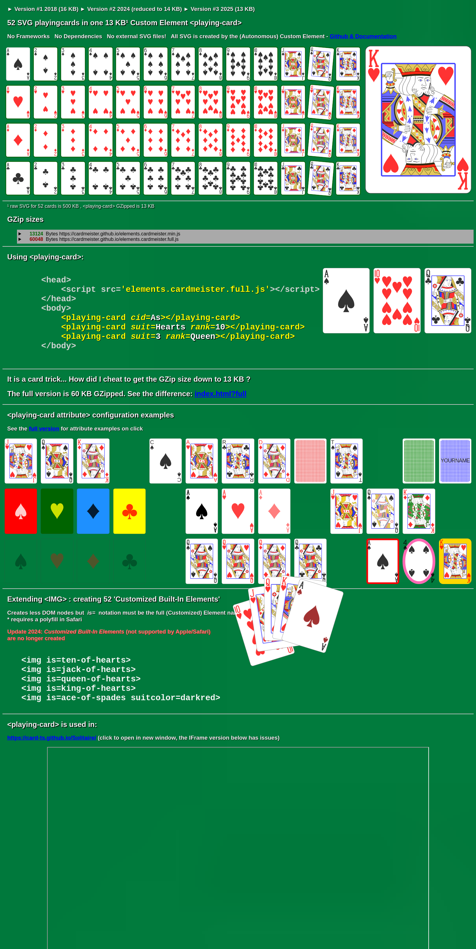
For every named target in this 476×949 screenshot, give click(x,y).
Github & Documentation (363, 36)
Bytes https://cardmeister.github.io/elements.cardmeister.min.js (102, 234)
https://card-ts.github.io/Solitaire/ (51, 761)
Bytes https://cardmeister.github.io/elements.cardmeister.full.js (101, 239)
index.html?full (220, 408)
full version (44, 443)
